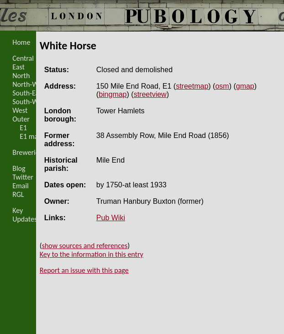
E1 (23, 127)
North (21, 75)
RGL (18, 194)
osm (222, 86)
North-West (29, 84)
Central (23, 58)
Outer (21, 119)
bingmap (112, 94)
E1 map (31, 136)
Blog (18, 168)
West (19, 110)
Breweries (27, 152)
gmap (245, 86)
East (18, 67)
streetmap (192, 86)
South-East (28, 93)
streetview (150, 94)
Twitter (22, 177)
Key (17, 210)
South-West (29, 101)
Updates (24, 219)
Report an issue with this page (84, 270)
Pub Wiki (110, 218)
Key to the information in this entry (91, 254)
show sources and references (85, 245)
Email (20, 185)
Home (21, 42)
